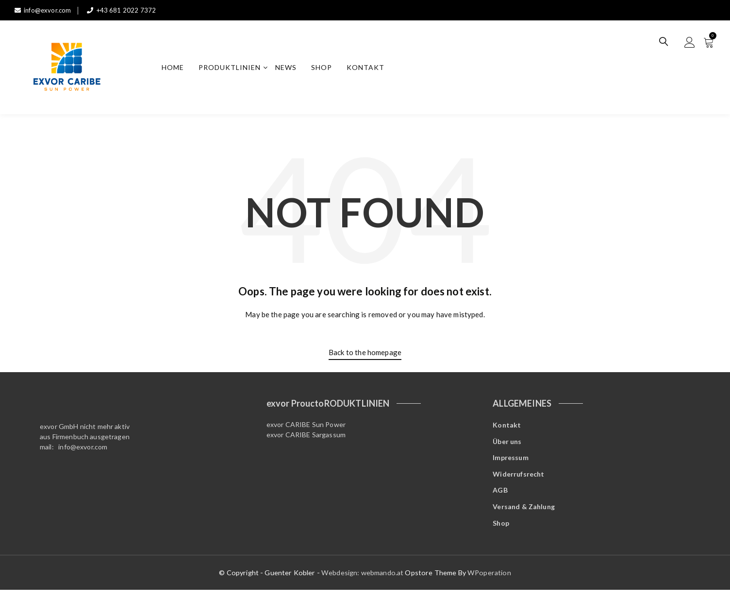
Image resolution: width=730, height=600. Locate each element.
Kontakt (369, 69)
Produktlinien (233, 69)
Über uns (507, 445)
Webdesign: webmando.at (363, 582)
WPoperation (489, 582)
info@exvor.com (44, 10)
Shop (325, 69)
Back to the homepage (365, 355)
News (289, 69)
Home (176, 69)
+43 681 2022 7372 (124, 10)
